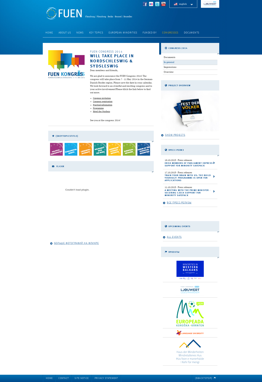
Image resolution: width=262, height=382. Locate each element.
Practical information (102, 105)
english (186, 4)
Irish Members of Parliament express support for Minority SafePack (189, 164)
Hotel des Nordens (101, 112)
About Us (65, 32)
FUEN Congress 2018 (210, 4)
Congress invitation (102, 98)
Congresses (170, 32)
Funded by (150, 32)
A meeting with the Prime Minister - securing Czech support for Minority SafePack (188, 193)
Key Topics (96, 32)
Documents (191, 32)
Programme (98, 108)
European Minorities (123, 32)
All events (172, 237)
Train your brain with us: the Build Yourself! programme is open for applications (188, 178)
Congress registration (102, 102)
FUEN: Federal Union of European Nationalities (64, 13)
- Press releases (178, 160)
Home (49, 32)
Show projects (173, 135)
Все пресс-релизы (177, 202)
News (80, 32)
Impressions (170, 67)
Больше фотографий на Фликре (74, 243)
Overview (169, 72)
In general (169, 62)
